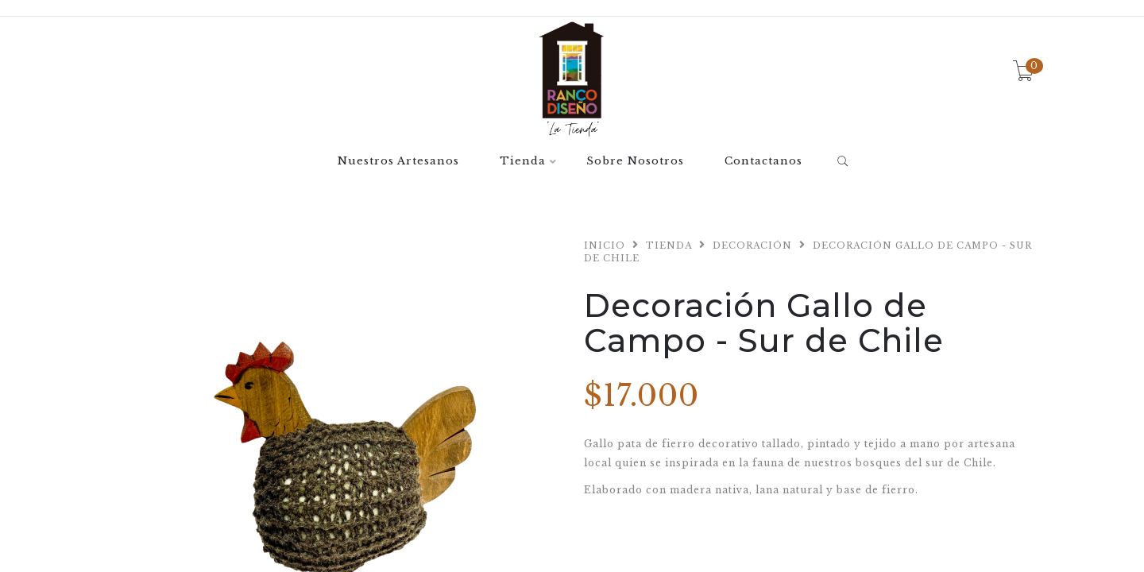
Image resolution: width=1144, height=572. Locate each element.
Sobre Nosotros (635, 162)
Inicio (604, 245)
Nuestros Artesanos (398, 162)
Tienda (523, 162)
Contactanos (763, 162)
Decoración (752, 245)
